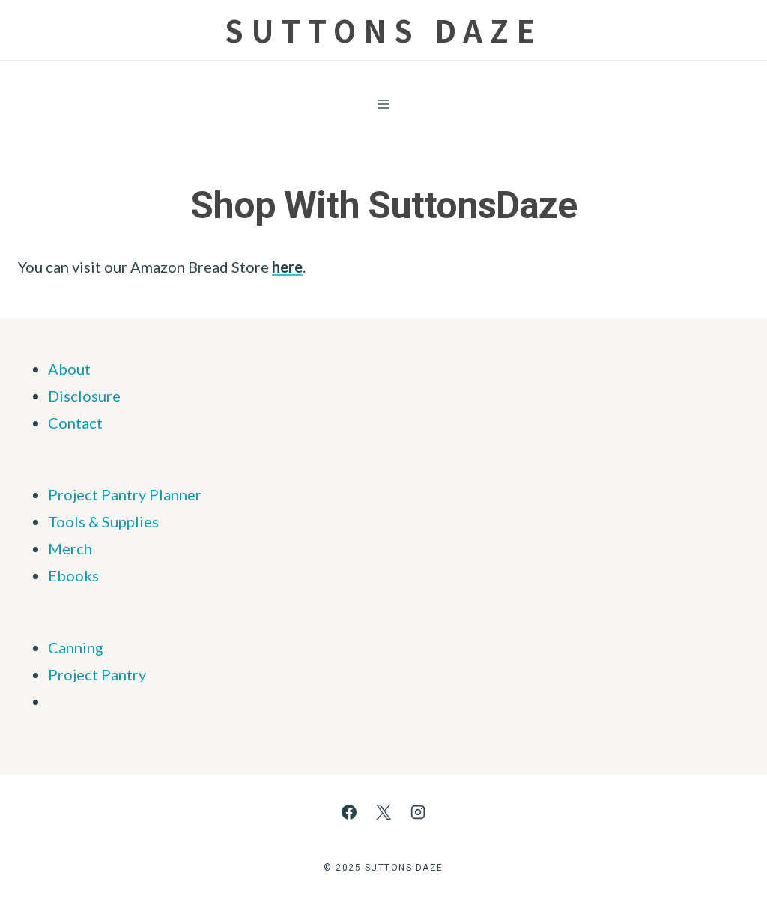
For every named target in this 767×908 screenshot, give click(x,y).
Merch (70, 548)
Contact (75, 423)
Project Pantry (97, 674)
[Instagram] (418, 812)
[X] (383, 812)
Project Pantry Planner (124, 494)
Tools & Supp (91, 521)
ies (149, 521)
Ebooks (73, 575)
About (69, 369)
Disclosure (84, 396)
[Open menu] (384, 103)
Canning (75, 647)
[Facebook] (349, 812)
